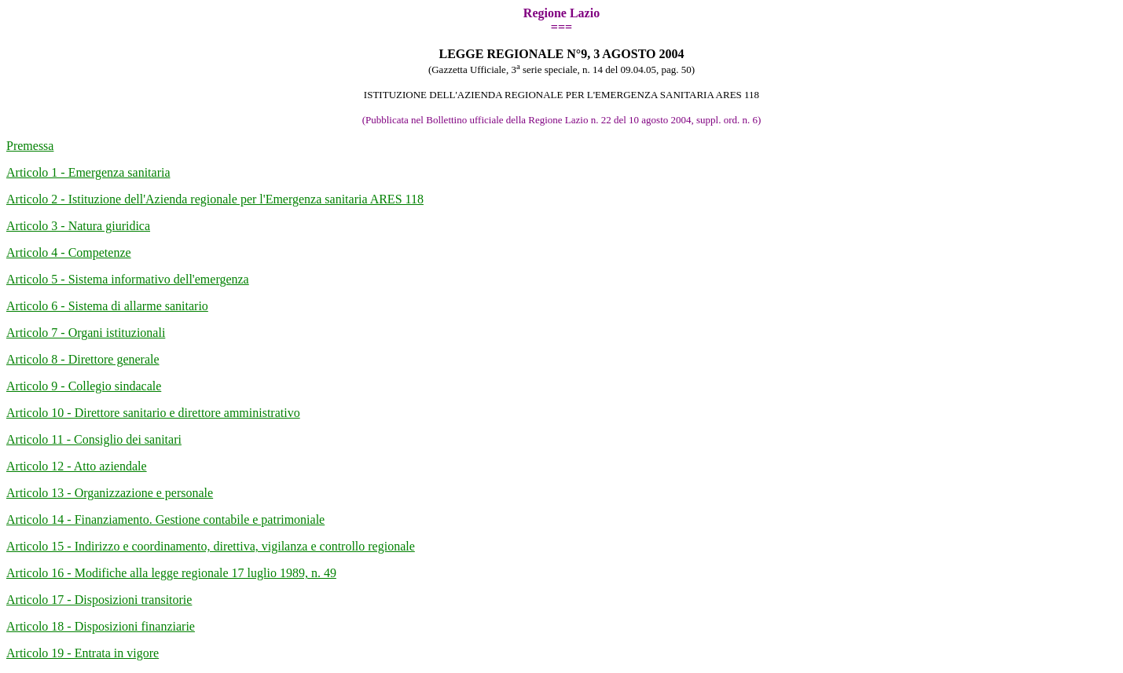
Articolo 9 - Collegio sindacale (83, 386)
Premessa (29, 145)
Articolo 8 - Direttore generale (83, 359)
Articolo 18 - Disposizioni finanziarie (100, 626)
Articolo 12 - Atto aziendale (76, 466)
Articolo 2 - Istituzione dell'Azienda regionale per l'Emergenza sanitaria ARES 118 (215, 199)
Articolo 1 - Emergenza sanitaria (88, 172)
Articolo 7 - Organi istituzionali (85, 332)
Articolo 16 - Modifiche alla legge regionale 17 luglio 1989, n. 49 (171, 573)
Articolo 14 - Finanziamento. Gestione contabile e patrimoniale (165, 519)
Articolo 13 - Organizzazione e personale (109, 492)
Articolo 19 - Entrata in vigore (82, 653)
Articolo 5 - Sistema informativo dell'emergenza (127, 279)
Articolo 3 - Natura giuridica (78, 225)
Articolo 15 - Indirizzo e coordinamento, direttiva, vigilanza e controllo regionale (210, 546)
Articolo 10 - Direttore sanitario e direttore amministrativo (153, 412)
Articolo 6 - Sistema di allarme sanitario (107, 306)
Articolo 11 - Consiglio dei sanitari (94, 439)
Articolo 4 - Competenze (68, 252)
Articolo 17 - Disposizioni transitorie (99, 599)
